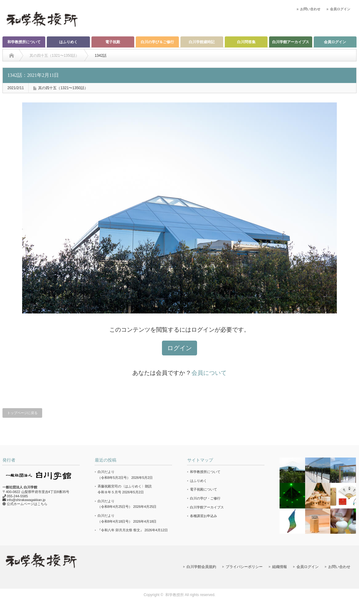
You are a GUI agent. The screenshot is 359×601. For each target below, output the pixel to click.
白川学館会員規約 (201, 567)
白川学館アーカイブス (290, 42)
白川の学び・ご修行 (205, 498)
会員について (209, 373)
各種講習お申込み (203, 516)
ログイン (179, 348)
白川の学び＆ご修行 (157, 42)
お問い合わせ (310, 9)
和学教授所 (174, 595)
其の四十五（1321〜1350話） (63, 88)
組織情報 (279, 567)
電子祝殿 (112, 42)
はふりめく (68, 42)
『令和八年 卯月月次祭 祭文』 (120, 530)
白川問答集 (246, 42)
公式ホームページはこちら (27, 504)
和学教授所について (24, 42)
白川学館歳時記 (202, 42)
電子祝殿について (203, 489)
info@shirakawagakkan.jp (26, 500)
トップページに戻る (22, 413)
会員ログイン (340, 9)
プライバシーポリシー (244, 567)
